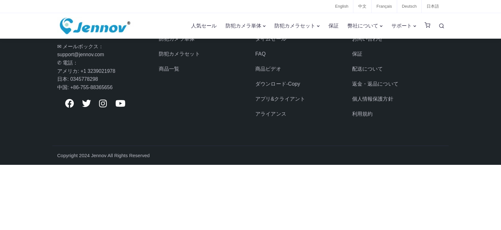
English (341, 6)
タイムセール (270, 38)
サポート (401, 25)
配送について (367, 66)
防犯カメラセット (294, 25)
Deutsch (409, 6)
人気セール (204, 25)
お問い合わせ (367, 38)
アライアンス (270, 108)
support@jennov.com (81, 54)
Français (383, 6)
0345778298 (84, 79)
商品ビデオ (268, 66)
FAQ (260, 52)
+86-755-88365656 (92, 87)
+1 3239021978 (98, 71)
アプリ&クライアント (280, 94)
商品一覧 (169, 66)
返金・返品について (375, 80)
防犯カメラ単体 (243, 25)
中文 (361, 6)
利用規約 (362, 108)
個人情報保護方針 (372, 94)
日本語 (433, 6)
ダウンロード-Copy (277, 80)
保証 (333, 25)
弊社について (363, 25)
